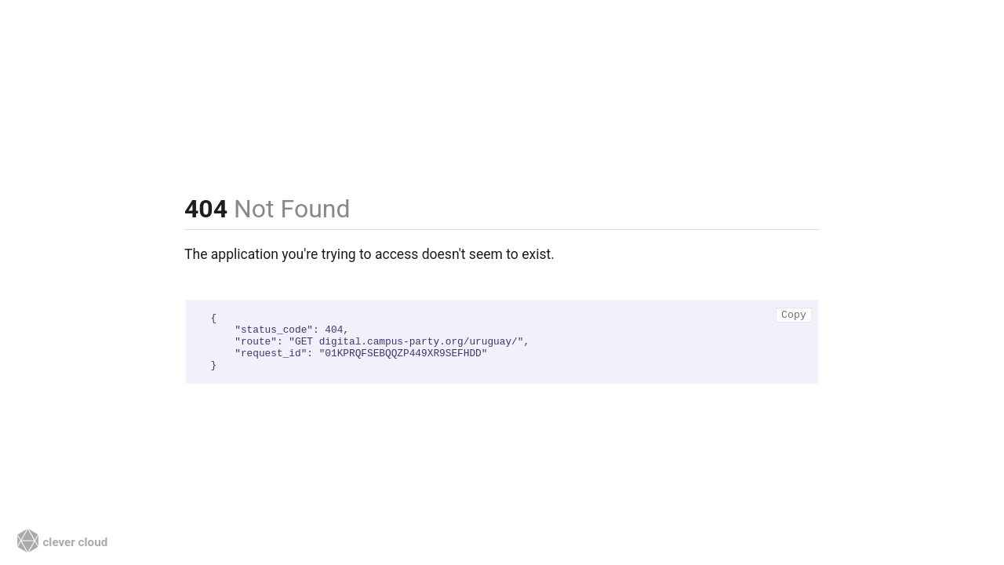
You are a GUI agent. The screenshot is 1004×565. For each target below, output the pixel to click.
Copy (793, 315)
